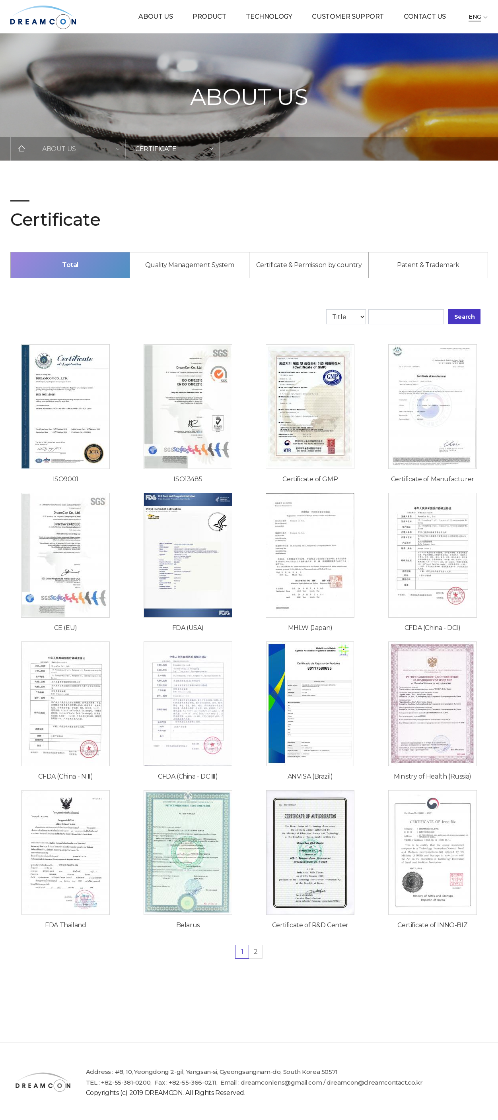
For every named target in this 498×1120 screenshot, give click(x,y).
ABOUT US (155, 16)
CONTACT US (425, 16)
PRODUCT (209, 16)
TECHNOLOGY (269, 16)
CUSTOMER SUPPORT (348, 16)
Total (70, 273)
